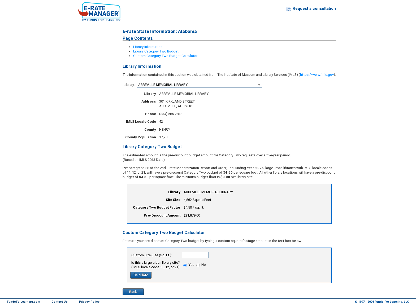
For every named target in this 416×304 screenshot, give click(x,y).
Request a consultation (314, 8)
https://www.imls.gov (317, 75)
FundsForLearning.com (23, 301)
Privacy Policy (89, 301)
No (201, 265)
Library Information (147, 47)
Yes (188, 265)
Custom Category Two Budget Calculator (165, 56)
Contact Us (59, 301)
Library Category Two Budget (156, 51)
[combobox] (199, 85)
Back (133, 292)
